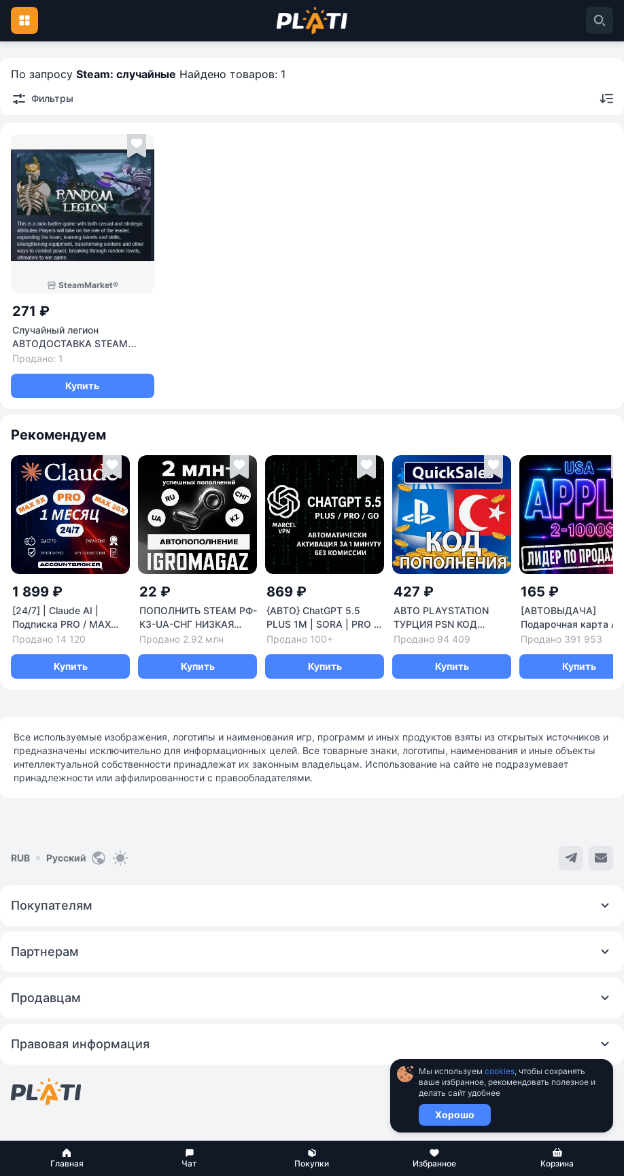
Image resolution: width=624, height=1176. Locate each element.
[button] (66, 1158)
